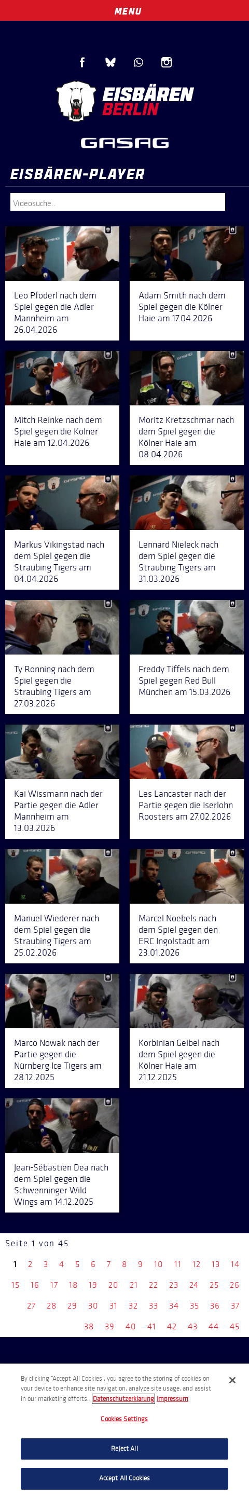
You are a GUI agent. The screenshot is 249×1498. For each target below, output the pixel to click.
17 (54, 1284)
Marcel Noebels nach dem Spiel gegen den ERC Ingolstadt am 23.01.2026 (178, 935)
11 (178, 1264)
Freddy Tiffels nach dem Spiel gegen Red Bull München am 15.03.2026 (184, 680)
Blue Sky (110, 62)
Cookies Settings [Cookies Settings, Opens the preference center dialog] (124, 1419)
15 (15, 1284)
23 (173, 1284)
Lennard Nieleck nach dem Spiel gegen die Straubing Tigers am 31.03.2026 (178, 561)
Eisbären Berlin (124, 101)
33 (153, 1305)
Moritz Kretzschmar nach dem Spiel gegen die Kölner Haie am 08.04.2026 (186, 437)
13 (216, 1264)
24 (194, 1284)
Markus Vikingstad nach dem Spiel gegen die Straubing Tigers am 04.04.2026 (59, 561)
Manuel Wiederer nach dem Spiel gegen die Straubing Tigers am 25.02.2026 (56, 935)
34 (174, 1305)
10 (158, 1264)
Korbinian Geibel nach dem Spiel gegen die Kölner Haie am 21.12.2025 (179, 1060)
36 (215, 1305)
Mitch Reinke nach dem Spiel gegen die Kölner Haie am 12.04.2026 (58, 431)
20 (113, 1284)
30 (93, 1305)
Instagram (166, 62)
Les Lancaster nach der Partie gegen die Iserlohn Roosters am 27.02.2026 (186, 805)
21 (134, 1284)
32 (133, 1305)
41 (151, 1326)
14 (235, 1264)
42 (172, 1326)
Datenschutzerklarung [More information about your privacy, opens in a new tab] (123, 1399)
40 (131, 1326)
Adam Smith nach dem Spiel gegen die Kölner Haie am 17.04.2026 (182, 307)
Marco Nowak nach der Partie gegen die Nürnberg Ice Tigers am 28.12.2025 (58, 1060)
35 (194, 1305)
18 (73, 1284)
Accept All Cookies (124, 1478)
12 (196, 1264)
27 (31, 1305)
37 (235, 1305)
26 (235, 1284)
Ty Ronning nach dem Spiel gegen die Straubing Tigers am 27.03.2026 (54, 686)
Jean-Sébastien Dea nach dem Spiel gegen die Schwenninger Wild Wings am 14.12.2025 (61, 1184)
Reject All (124, 1449)
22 (153, 1284)
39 (110, 1326)
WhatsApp (138, 62)
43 (193, 1326)
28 (52, 1305)
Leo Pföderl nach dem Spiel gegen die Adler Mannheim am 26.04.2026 (55, 312)
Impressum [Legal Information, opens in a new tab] (172, 1399)
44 (214, 1326)
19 (93, 1284)
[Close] (232, 1380)
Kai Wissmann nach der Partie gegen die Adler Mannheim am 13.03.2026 (58, 811)
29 (72, 1305)
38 (89, 1326)
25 (214, 1284)
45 (235, 1326)
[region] (124, 1431)
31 (113, 1305)
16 (35, 1284)
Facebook (82, 62)
